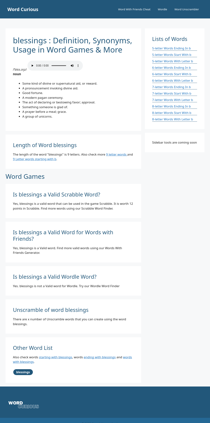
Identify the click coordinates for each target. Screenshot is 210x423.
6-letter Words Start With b (171, 74)
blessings (23, 372)
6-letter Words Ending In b (171, 67)
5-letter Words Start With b (171, 55)
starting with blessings (55, 357)
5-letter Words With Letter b (172, 61)
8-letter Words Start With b (171, 113)
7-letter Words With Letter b (172, 100)
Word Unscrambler (187, 9)
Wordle (162, 9)
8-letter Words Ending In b (171, 106)
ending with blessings (100, 357)
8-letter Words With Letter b (172, 119)
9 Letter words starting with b (34, 159)
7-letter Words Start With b (171, 93)
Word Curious (22, 9)
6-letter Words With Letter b (172, 80)
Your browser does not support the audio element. (55, 66)
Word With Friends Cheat (134, 9)
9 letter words (116, 154)
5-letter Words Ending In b (171, 48)
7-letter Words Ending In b (171, 87)
